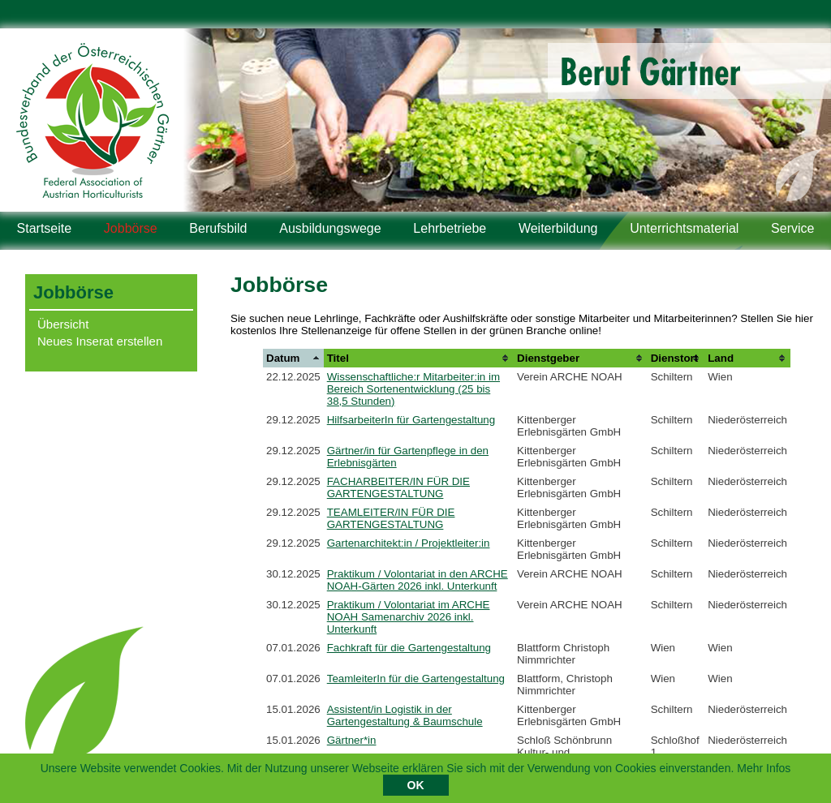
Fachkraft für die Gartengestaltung (409, 648)
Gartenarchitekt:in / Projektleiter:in (408, 543)
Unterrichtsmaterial (684, 228)
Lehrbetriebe (449, 228)
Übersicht (62, 324)
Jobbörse (130, 228)
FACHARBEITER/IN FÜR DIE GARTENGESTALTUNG (398, 487)
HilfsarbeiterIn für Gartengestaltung (411, 420)
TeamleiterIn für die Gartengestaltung (416, 678)
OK (415, 786)
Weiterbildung (558, 228)
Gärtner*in (352, 740)
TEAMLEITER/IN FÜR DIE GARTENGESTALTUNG (391, 518)
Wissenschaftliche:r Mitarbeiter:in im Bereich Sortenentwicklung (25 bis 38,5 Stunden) (413, 389)
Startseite (44, 228)
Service (792, 228)
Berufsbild (218, 228)
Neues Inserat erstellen (99, 341)
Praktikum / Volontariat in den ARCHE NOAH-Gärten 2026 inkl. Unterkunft (417, 580)
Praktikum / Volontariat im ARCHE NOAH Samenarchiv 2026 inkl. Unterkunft (408, 617)
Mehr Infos (763, 769)
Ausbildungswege (330, 228)
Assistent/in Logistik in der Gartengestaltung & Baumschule (405, 715)
